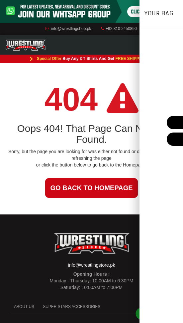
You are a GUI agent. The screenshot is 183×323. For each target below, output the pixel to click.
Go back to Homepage (91, 187)
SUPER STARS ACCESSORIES (71, 306)
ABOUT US (24, 306)
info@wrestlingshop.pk (68, 28)
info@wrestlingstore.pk (91, 265)
